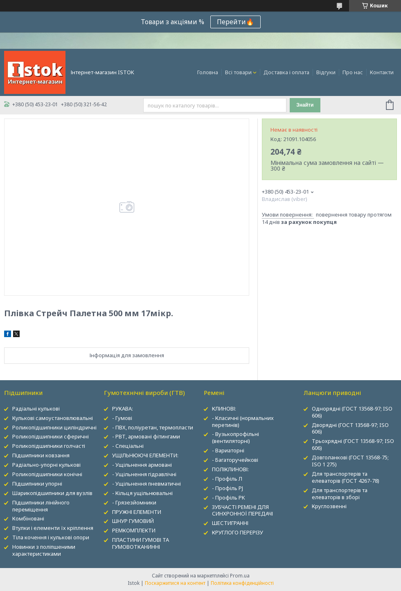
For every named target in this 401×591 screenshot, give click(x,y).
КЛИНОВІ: (224, 408)
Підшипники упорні (37, 483)
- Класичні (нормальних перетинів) (243, 421)
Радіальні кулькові (36, 408)
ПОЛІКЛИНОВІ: (230, 469)
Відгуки (326, 72)
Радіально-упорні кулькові (46, 464)
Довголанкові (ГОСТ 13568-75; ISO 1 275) (350, 461)
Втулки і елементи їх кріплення (52, 528)
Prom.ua (240, 575)
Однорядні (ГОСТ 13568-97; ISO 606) (352, 412)
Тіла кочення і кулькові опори (50, 537)
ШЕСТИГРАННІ (230, 523)
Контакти (382, 72)
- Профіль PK (228, 497)
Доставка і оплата (286, 72)
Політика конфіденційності (242, 583)
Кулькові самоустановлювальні (52, 418)
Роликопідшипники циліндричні (54, 427)
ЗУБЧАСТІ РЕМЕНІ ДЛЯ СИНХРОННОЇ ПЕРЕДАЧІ (242, 510)
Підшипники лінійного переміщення (41, 506)
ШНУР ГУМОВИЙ (133, 521)
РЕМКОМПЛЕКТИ (133, 530)
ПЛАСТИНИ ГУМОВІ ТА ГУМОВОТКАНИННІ (140, 543)
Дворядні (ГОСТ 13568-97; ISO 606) (350, 428)
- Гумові (122, 418)
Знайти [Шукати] (304, 105)
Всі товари (238, 72)
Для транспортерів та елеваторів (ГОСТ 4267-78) (345, 477)
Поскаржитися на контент (175, 583)
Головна (207, 72)
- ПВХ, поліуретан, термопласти (152, 427)
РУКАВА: (122, 408)
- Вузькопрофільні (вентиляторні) (235, 437)
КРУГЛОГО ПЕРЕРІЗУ (237, 532)
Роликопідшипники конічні (47, 474)
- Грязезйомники (134, 502)
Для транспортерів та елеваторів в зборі (339, 493)
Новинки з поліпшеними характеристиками (43, 550)
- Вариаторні (228, 450)
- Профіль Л (227, 478)
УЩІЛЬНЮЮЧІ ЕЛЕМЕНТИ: (145, 455)
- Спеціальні (128, 446)
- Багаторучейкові (235, 459)
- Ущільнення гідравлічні (144, 474)
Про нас (352, 72)
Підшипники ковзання (41, 455)
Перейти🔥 (235, 21)
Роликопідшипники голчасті (48, 446)
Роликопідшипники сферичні (50, 436)
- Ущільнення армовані (142, 464)
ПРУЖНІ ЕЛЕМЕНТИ (136, 512)
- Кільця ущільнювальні (142, 493)
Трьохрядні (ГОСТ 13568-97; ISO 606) (353, 444)
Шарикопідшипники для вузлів (52, 493)
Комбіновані (28, 518)
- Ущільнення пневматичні (146, 483)
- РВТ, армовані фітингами (146, 436)
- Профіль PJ (227, 488)
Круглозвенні (329, 506)
